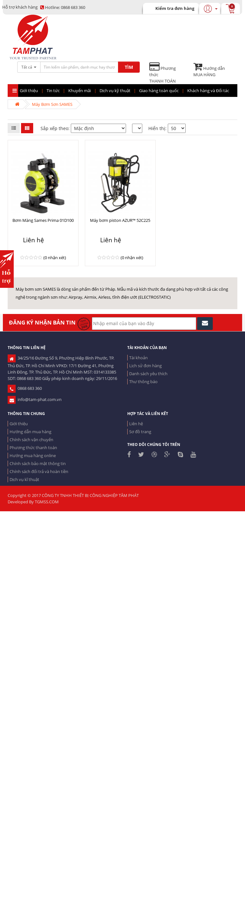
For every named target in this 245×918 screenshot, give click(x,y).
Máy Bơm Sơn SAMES (52, 104)
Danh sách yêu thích (148, 373)
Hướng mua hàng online (33, 455)
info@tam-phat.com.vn (35, 399)
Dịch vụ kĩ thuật (24, 479)
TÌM (129, 67)
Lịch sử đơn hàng (145, 365)
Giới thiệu (19, 423)
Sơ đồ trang (140, 431)
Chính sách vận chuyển (31, 439)
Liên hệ (136, 423)
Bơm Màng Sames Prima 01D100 (43, 220)
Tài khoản (138, 358)
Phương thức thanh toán (33, 447)
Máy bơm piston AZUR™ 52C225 (120, 220)
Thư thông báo (143, 381)
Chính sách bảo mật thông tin (38, 463)
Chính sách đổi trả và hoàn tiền (39, 471)
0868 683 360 (62, 7)
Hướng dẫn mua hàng (30, 431)
